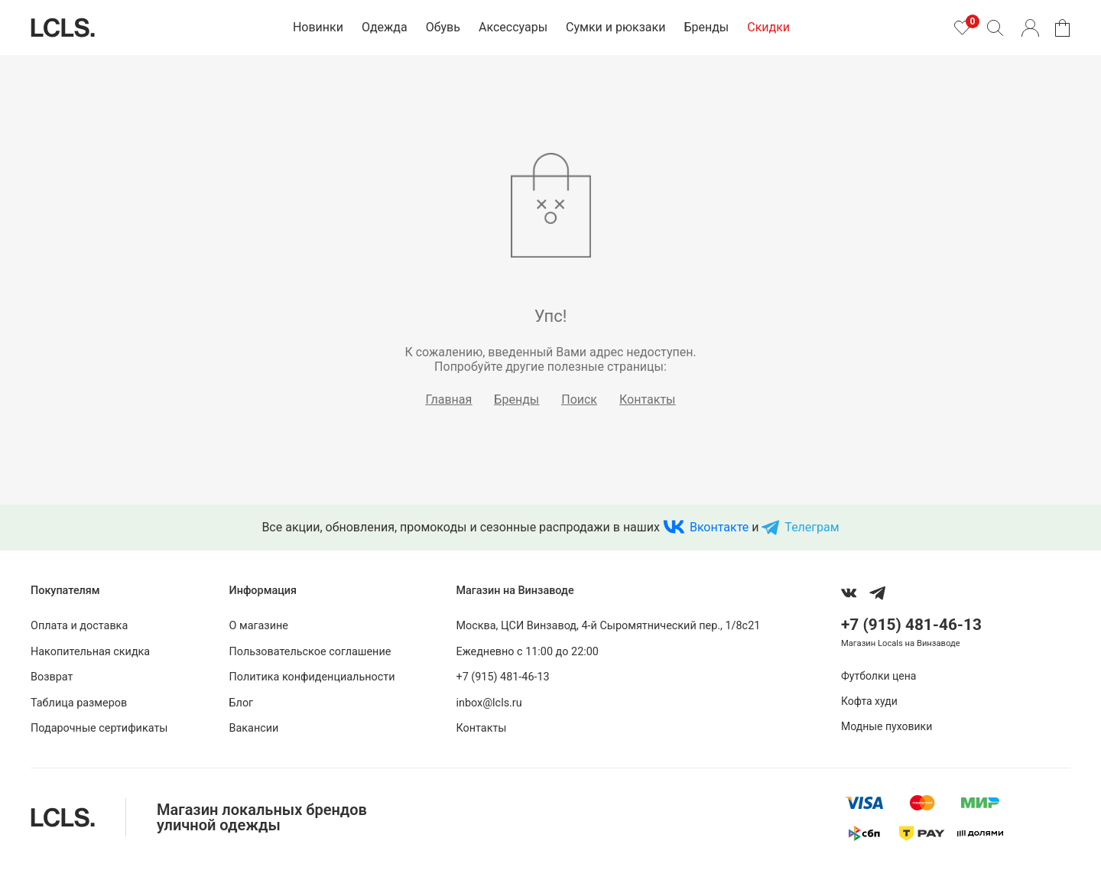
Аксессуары (513, 27)
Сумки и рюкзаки (615, 27)
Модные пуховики (886, 726)
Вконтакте (719, 527)
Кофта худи (869, 701)
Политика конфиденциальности (312, 677)
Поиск (579, 399)
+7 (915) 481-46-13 (502, 677)
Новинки (318, 27)
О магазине (258, 625)
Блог (241, 703)
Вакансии (254, 728)
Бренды (706, 27)
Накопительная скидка (90, 651)
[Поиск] (995, 27)
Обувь (443, 27)
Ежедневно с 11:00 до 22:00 (527, 651)
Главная (449, 399)
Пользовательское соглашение (310, 651)
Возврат (52, 677)
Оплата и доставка (79, 625)
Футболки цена (878, 676)
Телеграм (811, 527)
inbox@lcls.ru (488, 703)
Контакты (647, 399)
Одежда (385, 27)
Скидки (768, 27)
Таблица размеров (79, 703)
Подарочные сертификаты (99, 728)
